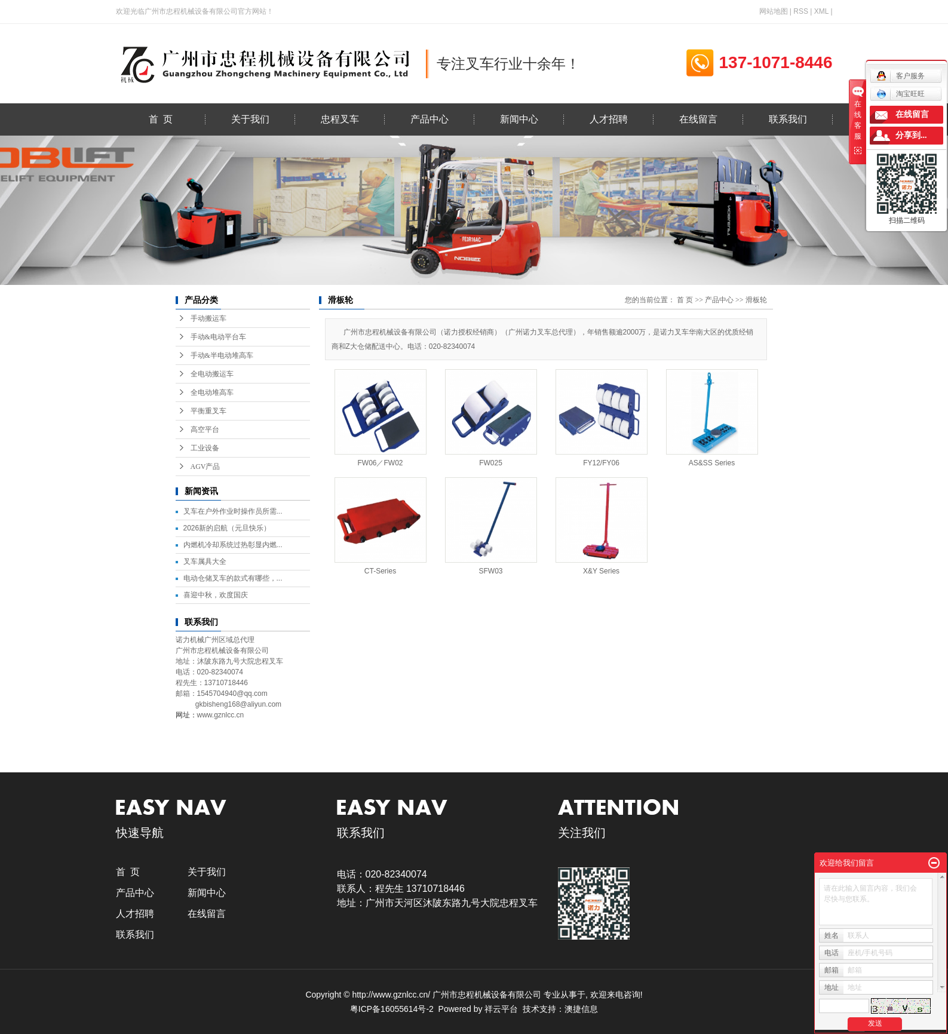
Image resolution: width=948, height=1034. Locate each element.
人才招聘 (609, 119)
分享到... (911, 135)
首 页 (161, 119)
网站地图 (773, 11)
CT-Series (380, 571)
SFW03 (490, 571)
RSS (800, 11)
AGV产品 (205, 466)
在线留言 (698, 119)
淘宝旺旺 (900, 94)
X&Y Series (601, 571)
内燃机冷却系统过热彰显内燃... (233, 545)
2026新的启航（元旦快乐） (227, 528)
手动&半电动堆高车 (222, 355)
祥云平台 (501, 1009)
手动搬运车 (208, 318)
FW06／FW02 (380, 463)
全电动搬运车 (212, 374)
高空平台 (205, 429)
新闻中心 (519, 119)
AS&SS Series (712, 463)
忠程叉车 (340, 119)
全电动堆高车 (212, 392)
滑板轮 (756, 300)
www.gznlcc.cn (220, 715)
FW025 (490, 463)
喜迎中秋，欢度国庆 (215, 595)
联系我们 (788, 119)
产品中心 (429, 119)
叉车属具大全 (204, 561)
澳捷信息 (581, 1009)
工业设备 (205, 448)
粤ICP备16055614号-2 (392, 1009)
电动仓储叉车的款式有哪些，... (233, 578)
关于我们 (250, 119)
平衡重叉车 (208, 411)
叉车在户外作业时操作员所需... (233, 511)
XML (821, 11)
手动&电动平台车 (218, 337)
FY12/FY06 (601, 463)
